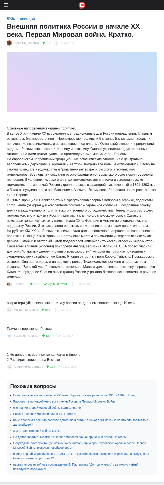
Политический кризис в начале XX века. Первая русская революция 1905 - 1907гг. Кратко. (75, 395)
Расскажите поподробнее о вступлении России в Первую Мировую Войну (64, 401)
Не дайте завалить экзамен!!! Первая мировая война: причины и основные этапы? (70, 437)
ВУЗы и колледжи (21, 19)
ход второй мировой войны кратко (36, 430)
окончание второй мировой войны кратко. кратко (47, 407)
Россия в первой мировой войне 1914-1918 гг (44, 414)
